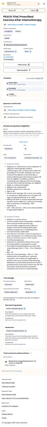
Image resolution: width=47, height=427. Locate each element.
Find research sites (9, 394)
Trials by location (8, 386)
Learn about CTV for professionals (15, 398)
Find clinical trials (8, 383)
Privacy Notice (7, 414)
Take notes (24, 65)
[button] (7, 38)
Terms (4, 418)
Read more (23, 142)
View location (24, 70)
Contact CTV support (10, 406)
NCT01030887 (8, 57)
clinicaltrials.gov (17, 371)
